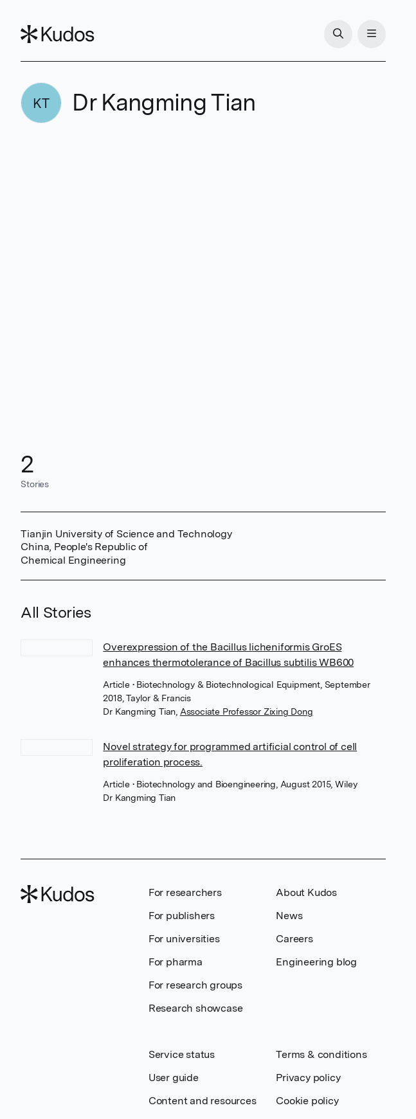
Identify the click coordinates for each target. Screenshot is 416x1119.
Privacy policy (308, 1077)
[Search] (338, 34)
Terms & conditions (321, 1054)
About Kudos (306, 892)
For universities (184, 939)
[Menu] (371, 34)
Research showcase (196, 1008)
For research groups (195, 985)
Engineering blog (316, 962)
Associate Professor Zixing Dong (246, 711)
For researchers (185, 892)
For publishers (182, 915)
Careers (294, 939)
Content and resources (203, 1101)
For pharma (176, 962)
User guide (174, 1077)
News (289, 915)
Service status (182, 1054)
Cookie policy (307, 1101)
